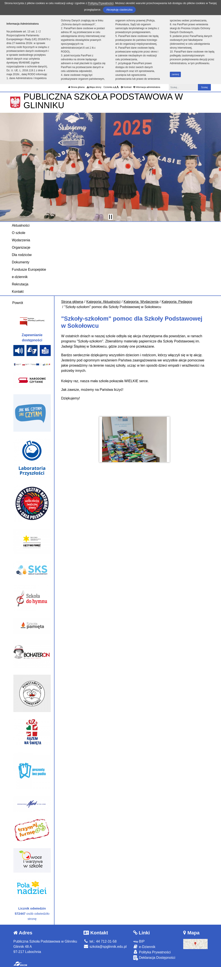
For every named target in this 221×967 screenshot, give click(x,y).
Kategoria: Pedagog (177, 302)
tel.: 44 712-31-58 (100, 941)
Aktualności (21, 225)
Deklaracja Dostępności (154, 957)
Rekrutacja (20, 284)
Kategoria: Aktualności (103, 302)
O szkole (18, 233)
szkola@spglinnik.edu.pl (105, 946)
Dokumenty (20, 262)
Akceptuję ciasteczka (119, 9)
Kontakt (18, 291)
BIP (139, 941)
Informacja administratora (147, 87)
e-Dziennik (144, 947)
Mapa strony (94, 87)
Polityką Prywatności (101, 3)
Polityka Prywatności (152, 952)
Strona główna (76, 87)
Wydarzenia (21, 240)
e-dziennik (20, 277)
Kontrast (126, 87)
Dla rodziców (22, 255)
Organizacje (21, 247)
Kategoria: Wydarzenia (141, 302)
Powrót (17, 303)
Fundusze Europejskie (29, 269)
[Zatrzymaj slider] (110, 217)
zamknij (175, 74)
